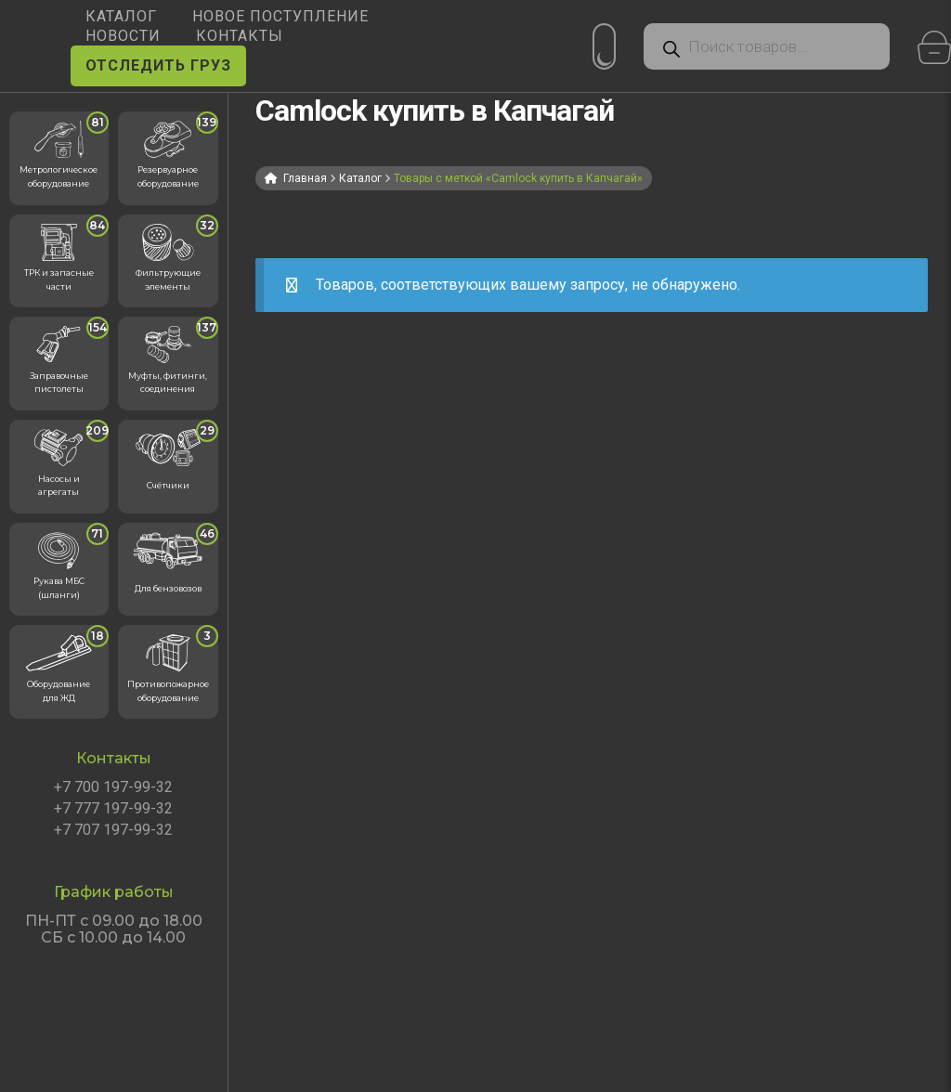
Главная (305, 178)
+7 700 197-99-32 (113, 787)
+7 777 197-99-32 (113, 808)
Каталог (360, 178)
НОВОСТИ (123, 36)
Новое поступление (280, 16)
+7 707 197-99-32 (113, 830)
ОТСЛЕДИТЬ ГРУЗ (158, 65)
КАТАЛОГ (121, 16)
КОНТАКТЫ (239, 36)
